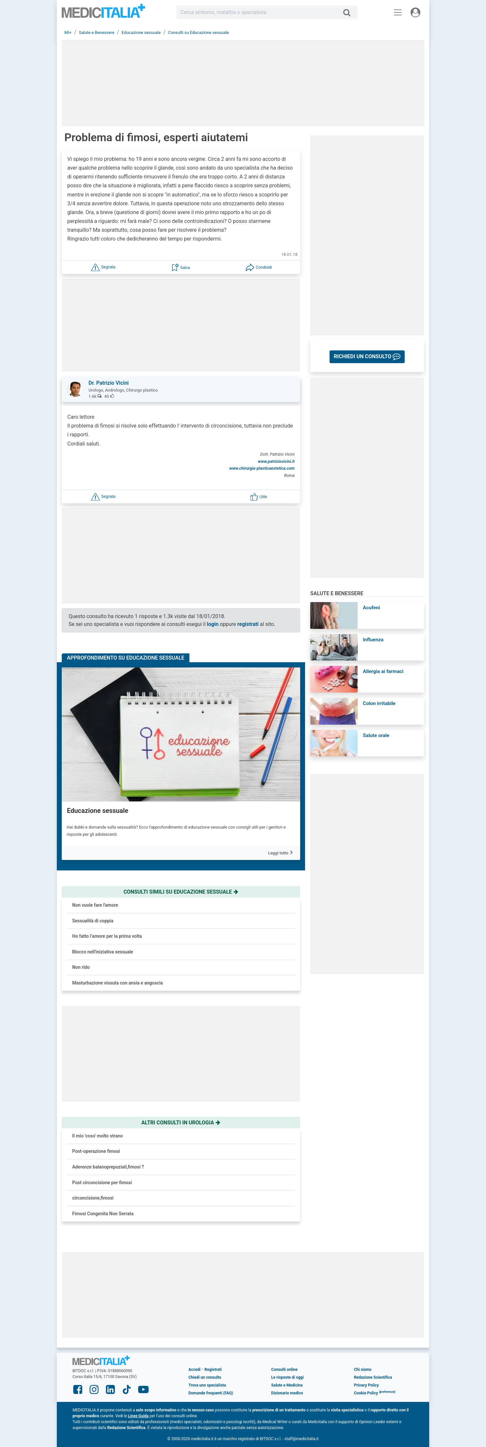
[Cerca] (349, 12)
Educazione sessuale (97, 811)
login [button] (213, 624)
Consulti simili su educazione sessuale (180, 892)
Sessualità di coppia (92, 920)
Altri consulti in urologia (181, 1122)
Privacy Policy (366, 1385)
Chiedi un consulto (204, 1377)
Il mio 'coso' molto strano (97, 1135)
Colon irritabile (379, 703)
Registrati (212, 1369)
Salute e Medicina (286, 1385)
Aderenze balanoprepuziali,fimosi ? (108, 1166)
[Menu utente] (415, 12)
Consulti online (284, 1369)
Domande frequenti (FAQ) (210, 1393)
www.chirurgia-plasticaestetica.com (262, 468)
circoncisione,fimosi (93, 1198)
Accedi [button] (194, 1369)
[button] (103, 267)
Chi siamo (363, 1369)
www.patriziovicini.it (276, 461)
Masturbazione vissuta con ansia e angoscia (117, 982)
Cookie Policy (366, 1393)
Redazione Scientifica (373, 1377)
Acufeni (371, 608)
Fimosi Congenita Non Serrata (103, 1213)
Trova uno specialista (207, 1385)
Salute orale (376, 735)
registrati (248, 624)
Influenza (373, 640)
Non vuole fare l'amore (95, 905)
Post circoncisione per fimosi (102, 1182)
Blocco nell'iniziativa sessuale (102, 951)
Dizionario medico (287, 1393)
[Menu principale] (398, 12)
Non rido (81, 967)
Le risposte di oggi (287, 1377)
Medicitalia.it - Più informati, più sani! (103, 13)
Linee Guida (138, 1416)
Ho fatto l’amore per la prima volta (107, 936)
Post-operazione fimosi (96, 1151)
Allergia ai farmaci (383, 671)
